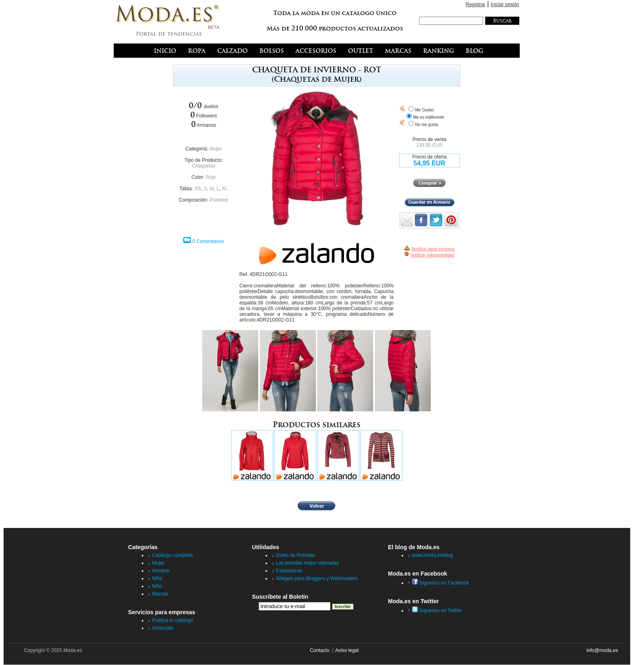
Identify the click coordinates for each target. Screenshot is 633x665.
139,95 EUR (429, 145)
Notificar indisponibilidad (432, 255)
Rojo (211, 177)
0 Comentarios (208, 241)
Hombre (161, 571)
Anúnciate (163, 628)
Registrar (476, 4)
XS (197, 188)
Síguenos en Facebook (440, 583)
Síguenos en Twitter (437, 610)
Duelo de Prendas (295, 555)
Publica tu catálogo (172, 620)
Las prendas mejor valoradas (307, 563)
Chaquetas (203, 166)
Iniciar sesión (504, 4)
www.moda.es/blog (432, 555)
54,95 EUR (429, 163)
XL (225, 188)
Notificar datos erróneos (433, 249)
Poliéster (219, 200)
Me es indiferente (428, 117)
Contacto (319, 650)
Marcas (160, 594)
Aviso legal (347, 650)
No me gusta (426, 124)
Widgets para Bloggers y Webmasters (317, 578)
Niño (157, 586)
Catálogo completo (172, 555)
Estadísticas (289, 571)
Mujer (216, 149)
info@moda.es (602, 650)
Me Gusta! (424, 110)
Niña (157, 578)
